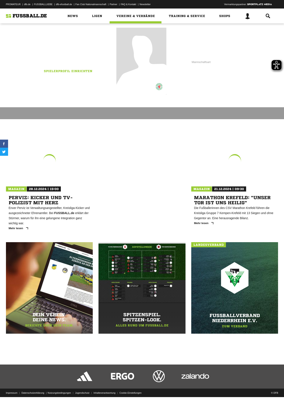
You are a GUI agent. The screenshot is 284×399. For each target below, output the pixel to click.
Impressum (11, 389)
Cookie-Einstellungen (131, 389)
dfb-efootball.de (64, 4)
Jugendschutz (82, 389)
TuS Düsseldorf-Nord (71, 56)
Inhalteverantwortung (105, 389)
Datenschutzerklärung (32, 389)
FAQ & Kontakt (128, 4)
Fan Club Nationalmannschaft (91, 4)
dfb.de (27, 4)
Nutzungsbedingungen (59, 389)
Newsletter (145, 4)
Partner (113, 4)
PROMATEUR (13, 4)
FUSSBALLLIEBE (43, 4)
